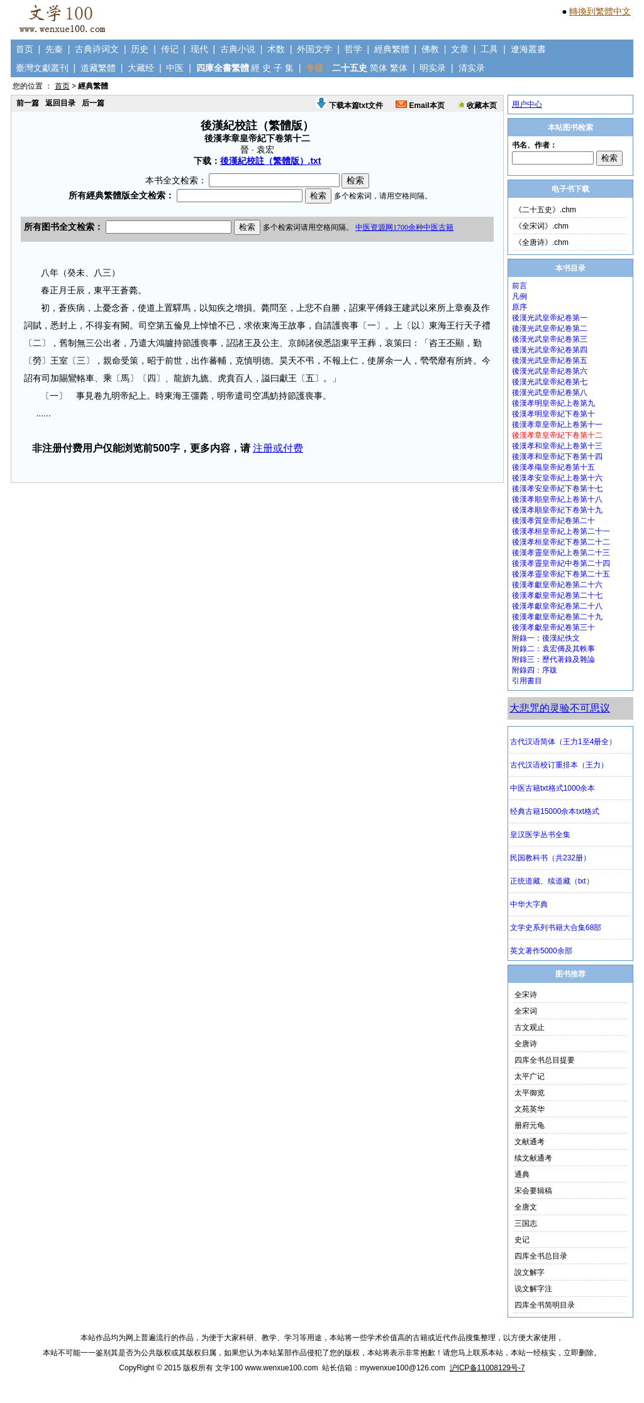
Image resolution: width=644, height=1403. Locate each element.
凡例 (519, 296)
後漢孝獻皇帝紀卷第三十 (553, 627)
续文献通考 (533, 1158)
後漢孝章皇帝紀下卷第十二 (557, 435)
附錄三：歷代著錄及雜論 (553, 659)
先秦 (54, 49)
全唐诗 (525, 1043)
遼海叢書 (528, 49)
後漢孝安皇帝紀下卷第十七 (557, 488)
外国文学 (314, 49)
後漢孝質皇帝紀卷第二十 (553, 520)
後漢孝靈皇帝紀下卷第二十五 (561, 574)
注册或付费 (278, 448)
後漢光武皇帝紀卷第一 (549, 317)
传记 (170, 49)
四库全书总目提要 (544, 1060)
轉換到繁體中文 (600, 11)
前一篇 (27, 103)
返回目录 (60, 103)
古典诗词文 (97, 49)
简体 (378, 68)
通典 (522, 1174)
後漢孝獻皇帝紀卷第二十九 (557, 616)
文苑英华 (529, 1109)
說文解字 (529, 1272)
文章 (460, 49)
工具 (489, 49)
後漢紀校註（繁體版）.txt (270, 161)
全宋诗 (525, 994)
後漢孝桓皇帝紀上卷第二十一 (561, 531)
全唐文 (525, 1207)
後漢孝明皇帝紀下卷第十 (553, 413)
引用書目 (527, 680)
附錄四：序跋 (534, 670)
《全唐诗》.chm (541, 242)
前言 (519, 285)
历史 (139, 49)
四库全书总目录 (540, 1256)
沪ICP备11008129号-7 (487, 1367)
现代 (199, 49)
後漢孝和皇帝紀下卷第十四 (557, 456)
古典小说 (237, 49)
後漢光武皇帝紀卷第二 (549, 328)
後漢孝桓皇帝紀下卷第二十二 (561, 542)
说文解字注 (533, 1288)
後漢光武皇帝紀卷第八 (549, 392)
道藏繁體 (98, 68)
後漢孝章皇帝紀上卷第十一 (557, 424)
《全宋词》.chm (541, 226)
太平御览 (529, 1092)
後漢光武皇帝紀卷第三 (549, 339)
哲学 (353, 49)
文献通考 (529, 1141)
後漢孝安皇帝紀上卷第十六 (557, 478)
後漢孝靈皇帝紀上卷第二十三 (561, 552)
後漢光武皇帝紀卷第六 (549, 371)
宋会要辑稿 (533, 1190)
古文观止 (529, 1027)
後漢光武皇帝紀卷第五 (549, 360)
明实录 (432, 68)
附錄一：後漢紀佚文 (546, 638)
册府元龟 (529, 1125)
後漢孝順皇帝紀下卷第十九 (557, 510)
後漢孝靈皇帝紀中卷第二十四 (561, 563)
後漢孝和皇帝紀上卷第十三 (557, 445)
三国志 (525, 1223)
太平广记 (529, 1076)
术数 (276, 49)
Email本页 (420, 105)
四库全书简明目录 (544, 1305)
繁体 (399, 68)
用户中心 (527, 104)
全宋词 (525, 1011)
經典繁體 (391, 49)
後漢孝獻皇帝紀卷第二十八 (557, 606)
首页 (24, 49)
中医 (175, 68)
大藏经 (141, 68)
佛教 (430, 49)
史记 (522, 1239)
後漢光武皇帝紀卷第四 (549, 349)
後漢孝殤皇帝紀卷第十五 (553, 467)
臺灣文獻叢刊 (42, 68)
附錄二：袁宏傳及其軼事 (553, 648)
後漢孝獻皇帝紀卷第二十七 (557, 595)
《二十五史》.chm (545, 209)
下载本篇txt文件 (349, 105)
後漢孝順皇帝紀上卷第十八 (557, 499)
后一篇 (93, 103)
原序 (519, 307)
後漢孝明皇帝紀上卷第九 (553, 403)
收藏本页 (477, 105)
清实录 (471, 68)
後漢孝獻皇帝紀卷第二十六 (557, 584)
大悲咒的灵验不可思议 (559, 708)
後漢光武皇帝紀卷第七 (549, 381)
